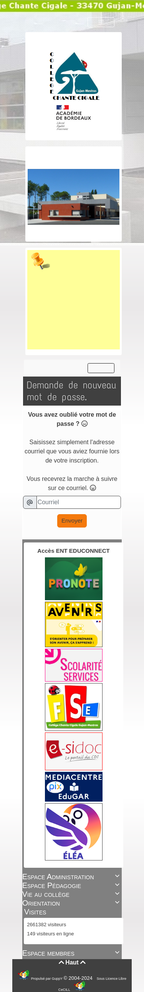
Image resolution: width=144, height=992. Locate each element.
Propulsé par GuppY (47, 979)
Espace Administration (72, 876)
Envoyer (72, 520)
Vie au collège (72, 894)
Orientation (72, 903)
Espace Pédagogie (72, 885)
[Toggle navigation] (101, 22)
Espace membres (72, 953)
